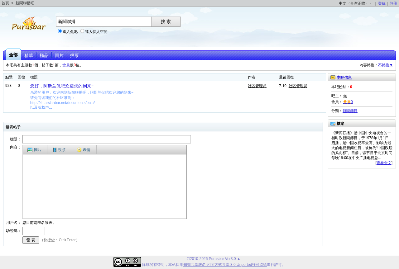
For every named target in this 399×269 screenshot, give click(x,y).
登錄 (382, 3)
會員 (66, 65)
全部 (13, 54)
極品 (44, 55)
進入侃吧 (70, 32)
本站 (172, 264)
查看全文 (384, 163)
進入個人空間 (96, 32)
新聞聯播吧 (25, 3)
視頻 (59, 150)
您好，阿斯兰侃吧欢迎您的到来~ (62, 85)
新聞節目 (350, 111)
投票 (74, 55)
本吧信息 (344, 77)
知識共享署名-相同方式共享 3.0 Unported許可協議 (225, 264)
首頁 (5, 3)
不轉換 (385, 65)
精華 (28, 55)
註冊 (393, 3)
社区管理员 (257, 86)
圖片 (59, 55)
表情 (83, 149)
